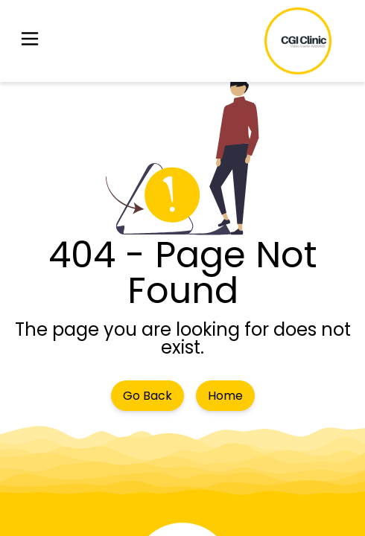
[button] (30, 41)
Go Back (147, 395)
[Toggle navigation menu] (30, 41)
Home (225, 395)
